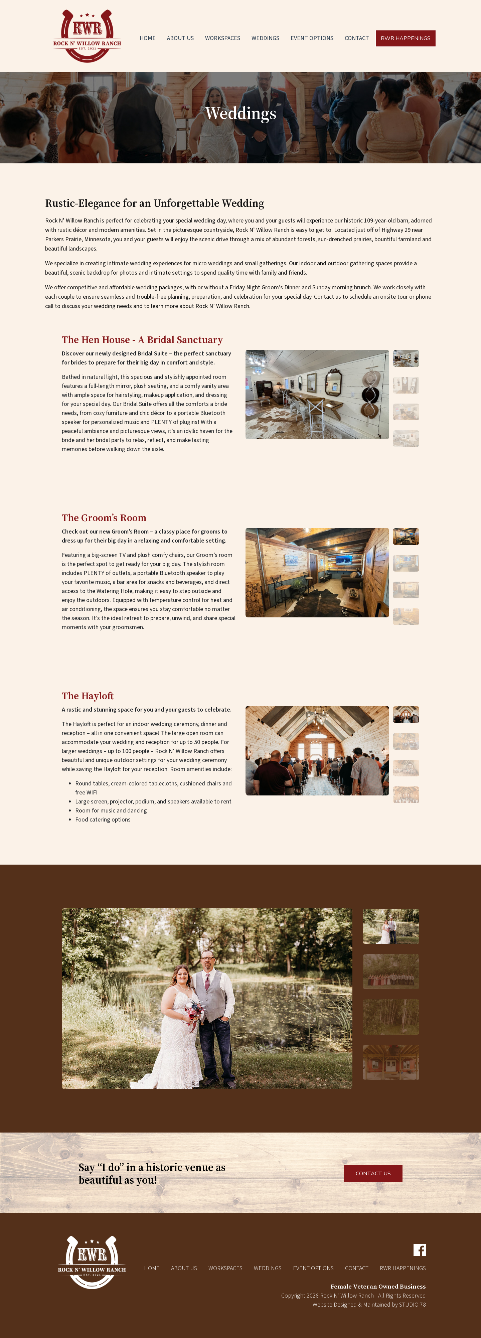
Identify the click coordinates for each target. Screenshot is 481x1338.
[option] (317, 394)
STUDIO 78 (412, 1305)
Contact (357, 38)
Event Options (312, 38)
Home (148, 38)
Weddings (265, 38)
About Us (180, 38)
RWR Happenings (406, 38)
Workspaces (222, 38)
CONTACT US (373, 1173)
